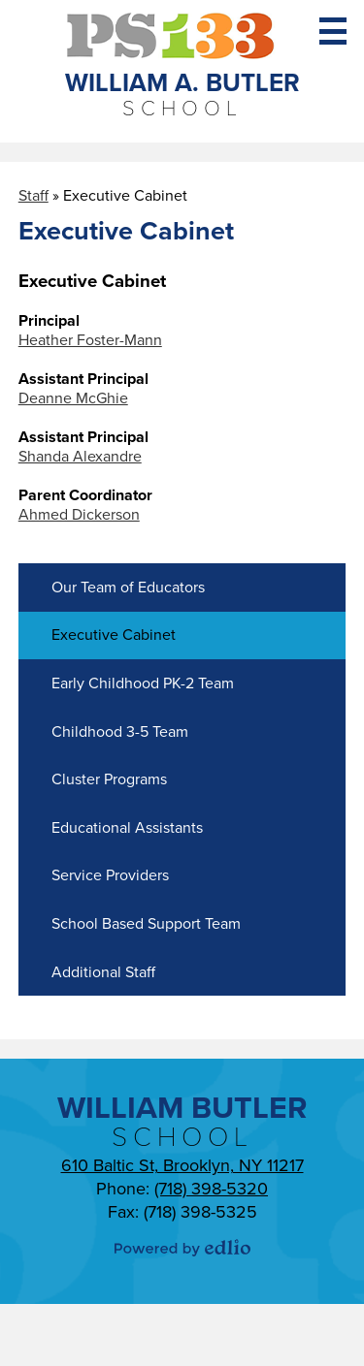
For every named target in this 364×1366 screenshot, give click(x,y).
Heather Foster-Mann (90, 340)
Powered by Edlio (182, 1247)
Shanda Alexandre (80, 456)
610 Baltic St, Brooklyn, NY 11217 (182, 1165)
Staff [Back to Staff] (33, 196)
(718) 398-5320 (211, 1188)
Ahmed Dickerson (79, 514)
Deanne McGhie (73, 398)
